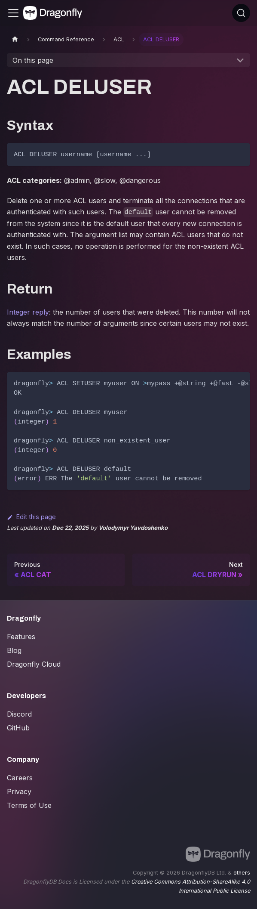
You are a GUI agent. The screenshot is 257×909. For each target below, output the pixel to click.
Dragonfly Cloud (34, 664)
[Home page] (15, 39)
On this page (32, 60)
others (241, 872)
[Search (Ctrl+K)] (241, 13)
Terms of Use (29, 805)
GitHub (18, 727)
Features (21, 636)
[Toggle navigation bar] (13, 12)
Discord (19, 714)
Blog (14, 650)
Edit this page (31, 516)
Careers (20, 777)
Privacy (19, 791)
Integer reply (28, 312)
